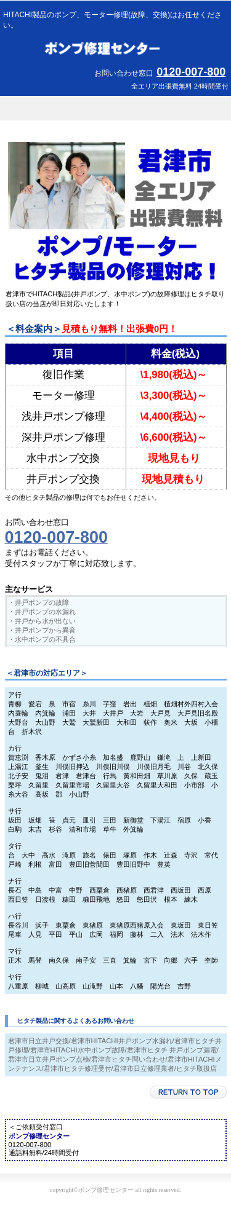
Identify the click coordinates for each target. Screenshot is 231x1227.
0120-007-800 (190, 72)
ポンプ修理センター (115, 48)
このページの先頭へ (188, 1092)
